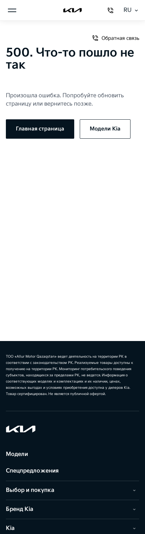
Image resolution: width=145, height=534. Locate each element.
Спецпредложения (32, 471)
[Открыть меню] (12, 10)
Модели (17, 454)
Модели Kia (105, 129)
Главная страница (40, 129)
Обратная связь (115, 38)
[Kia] (72, 10)
